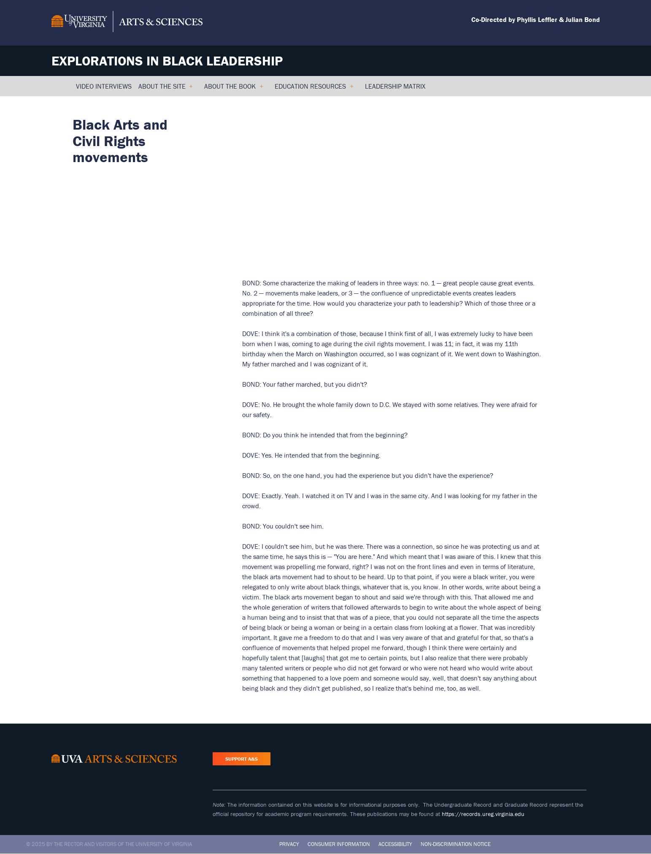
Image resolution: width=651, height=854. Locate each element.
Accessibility (395, 844)
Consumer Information (339, 844)
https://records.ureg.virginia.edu (483, 814)
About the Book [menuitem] (233, 89)
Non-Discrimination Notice (456, 844)
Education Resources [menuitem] (314, 89)
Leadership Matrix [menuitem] (395, 86)
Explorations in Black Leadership (167, 60)
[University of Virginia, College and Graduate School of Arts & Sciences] (127, 23)
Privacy (289, 844)
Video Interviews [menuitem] (104, 86)
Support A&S (241, 759)
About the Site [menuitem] (165, 89)
